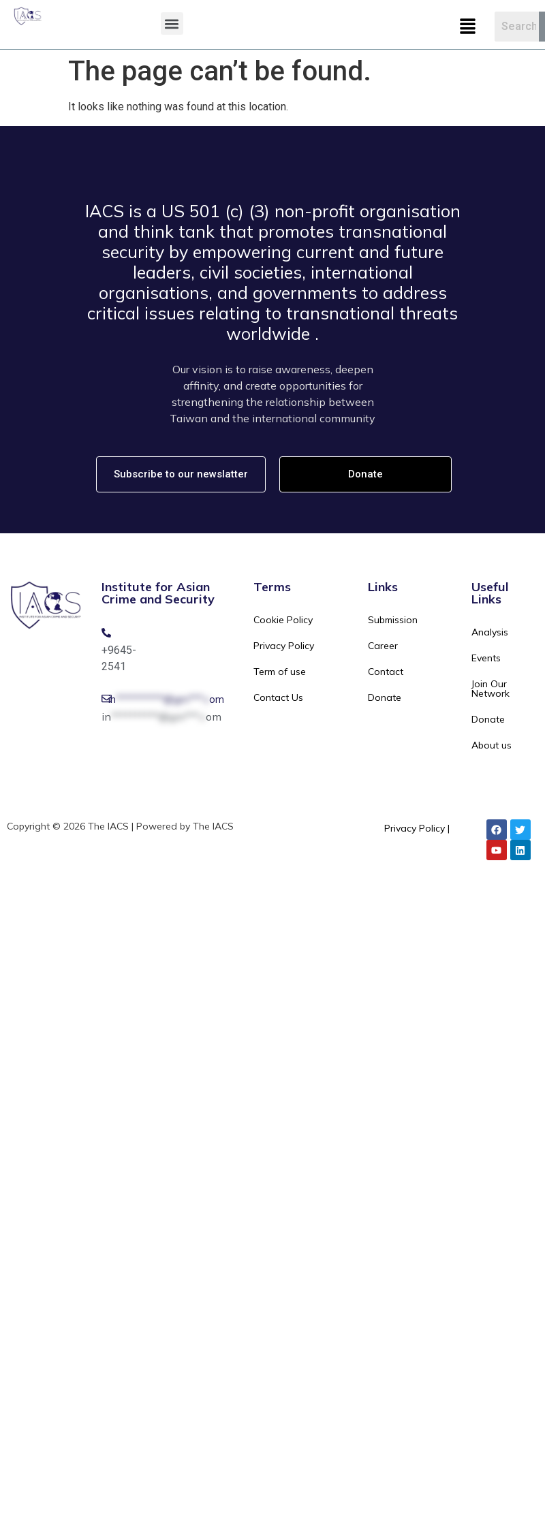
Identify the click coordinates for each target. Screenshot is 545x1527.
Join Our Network (490, 688)
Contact (385, 671)
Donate (384, 697)
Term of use (279, 671)
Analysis (489, 632)
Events (486, 658)
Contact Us (278, 697)
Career (383, 646)
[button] (172, 23)
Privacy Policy (283, 646)
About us (491, 745)
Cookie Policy (283, 620)
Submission (393, 620)
